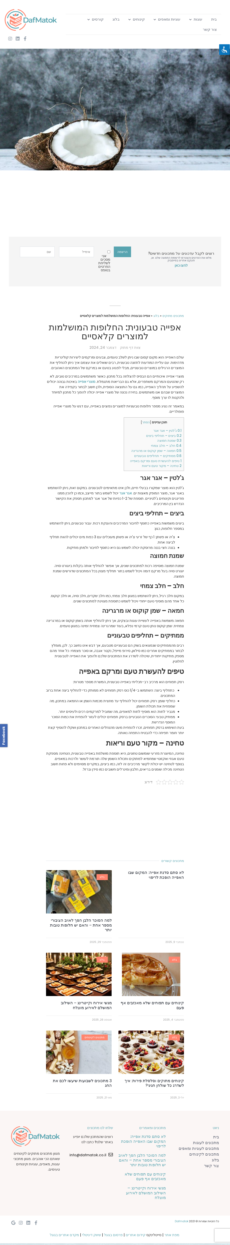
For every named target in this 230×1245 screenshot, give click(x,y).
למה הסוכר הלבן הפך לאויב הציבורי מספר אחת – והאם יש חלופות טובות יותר (81, 925)
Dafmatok (181, 1221)
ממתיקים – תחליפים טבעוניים (158, 455)
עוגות (195, 19)
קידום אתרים (135, 1234)
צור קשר (210, 29)
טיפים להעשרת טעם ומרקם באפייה (156, 461)
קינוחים (136, 19)
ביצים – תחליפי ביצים (164, 435)
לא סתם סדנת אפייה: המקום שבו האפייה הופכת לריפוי (156, 875)
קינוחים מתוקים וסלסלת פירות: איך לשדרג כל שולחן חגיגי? (154, 1083)
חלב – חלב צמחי (166, 445)
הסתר (146, 422)
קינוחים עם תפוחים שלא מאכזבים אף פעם (152, 1005)
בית (214, 19)
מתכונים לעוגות (206, 1142)
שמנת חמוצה (169, 440)
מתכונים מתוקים (173, 316)
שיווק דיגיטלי (91, 1234)
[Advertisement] (116, 206)
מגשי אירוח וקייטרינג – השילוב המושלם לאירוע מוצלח (86, 1005)
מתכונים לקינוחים (204, 1154)
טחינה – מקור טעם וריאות (162, 465)
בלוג (116, 19)
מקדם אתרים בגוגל (64, 1234)
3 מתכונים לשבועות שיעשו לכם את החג (82, 1083)
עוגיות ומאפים (167, 19)
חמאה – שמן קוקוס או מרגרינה (156, 450)
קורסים (95, 19)
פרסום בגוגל (113, 1234)
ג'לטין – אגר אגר (167, 430)
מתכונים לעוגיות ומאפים (199, 1148)
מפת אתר (171, 1234)
